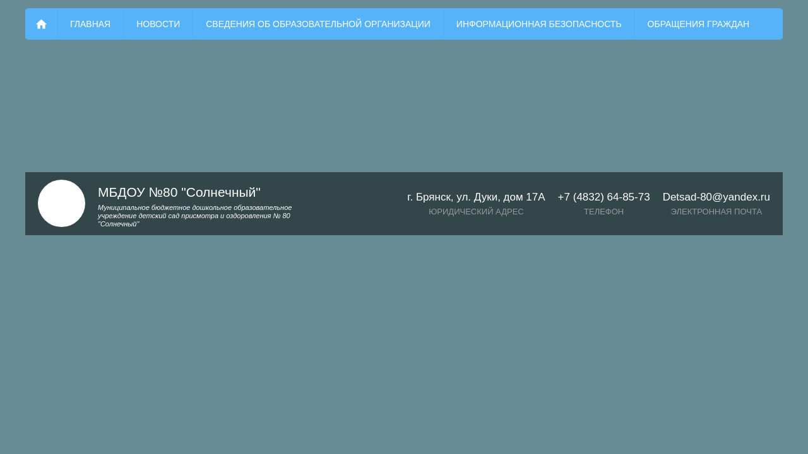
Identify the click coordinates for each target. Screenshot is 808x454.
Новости (158, 24)
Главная (90, 24)
